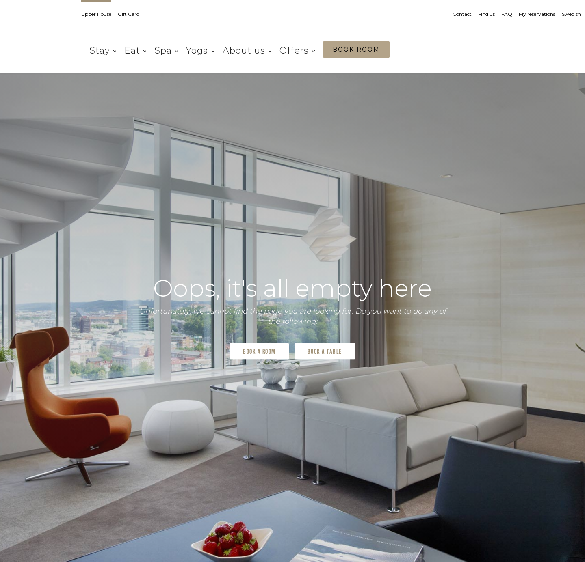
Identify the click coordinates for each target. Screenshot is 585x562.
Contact (462, 14)
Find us (486, 14)
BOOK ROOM (356, 49)
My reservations (537, 14)
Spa (166, 50)
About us (247, 50)
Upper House (96, 14)
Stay (102, 50)
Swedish (571, 14)
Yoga (200, 50)
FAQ (506, 14)
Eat (135, 50)
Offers (297, 50)
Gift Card (128, 14)
